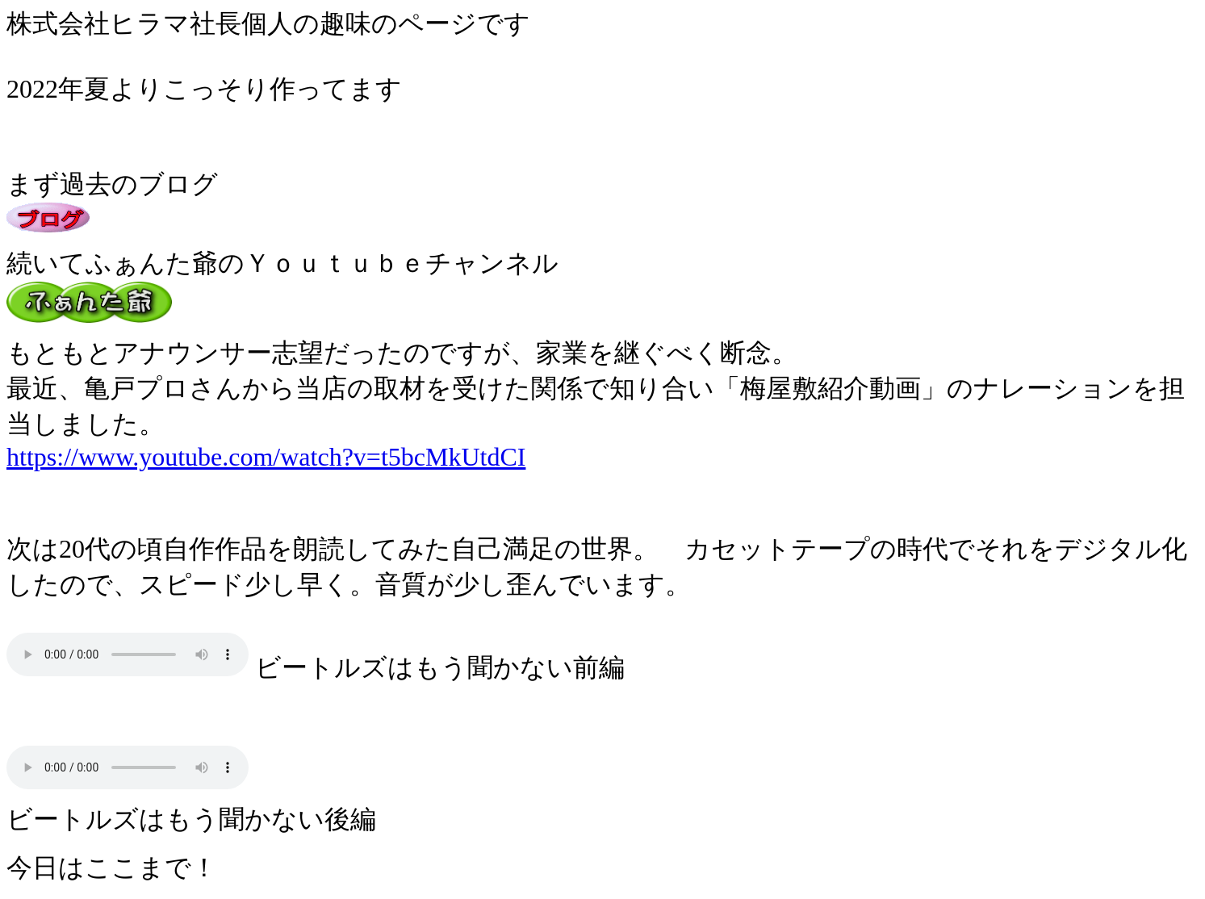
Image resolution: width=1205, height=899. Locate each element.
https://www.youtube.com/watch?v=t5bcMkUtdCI (265, 456)
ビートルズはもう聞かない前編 (127, 654)
